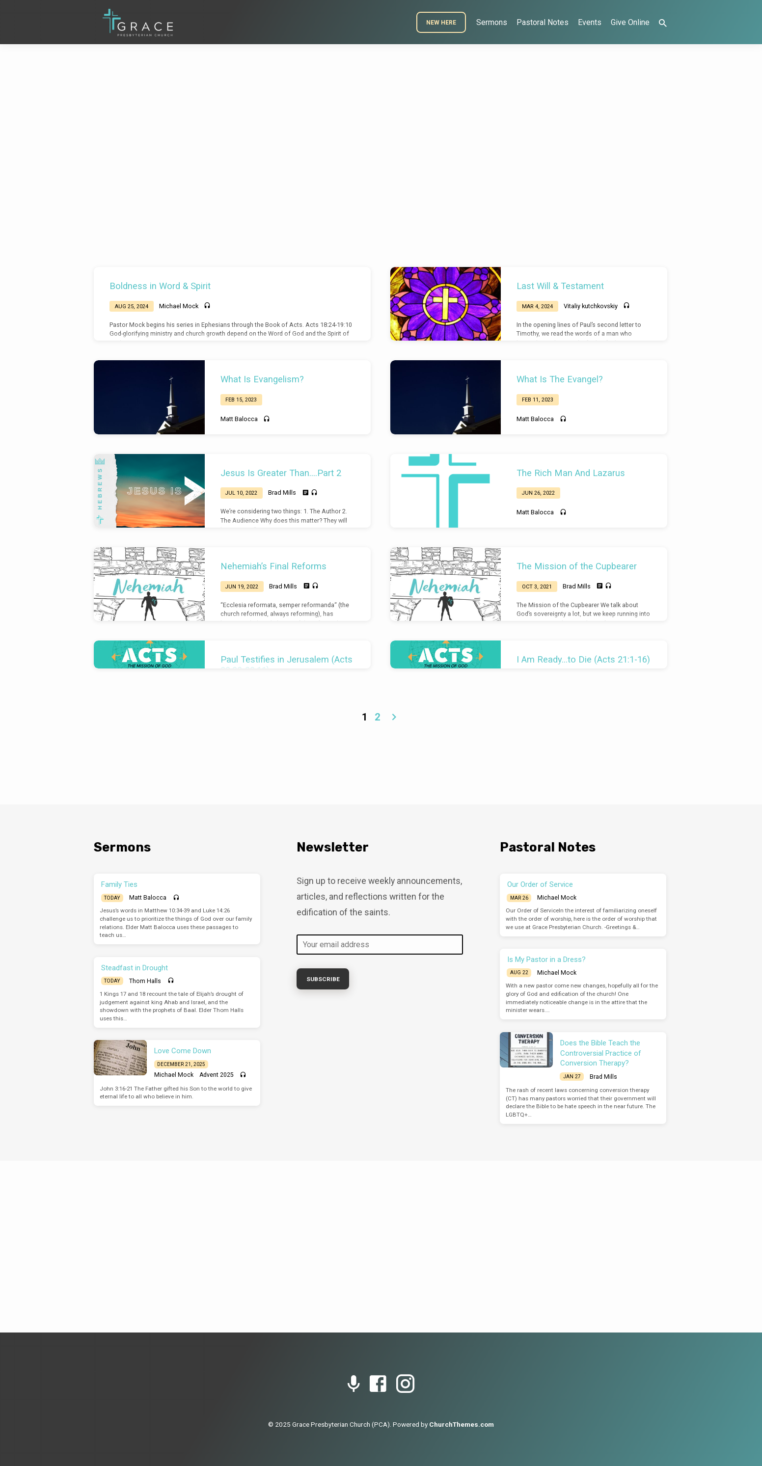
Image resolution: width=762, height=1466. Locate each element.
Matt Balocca (239, 419)
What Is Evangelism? (262, 379)
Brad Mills (282, 492)
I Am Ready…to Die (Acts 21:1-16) (583, 659)
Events (589, 22)
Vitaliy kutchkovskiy (591, 306)
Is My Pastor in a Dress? (546, 959)
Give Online (630, 22)
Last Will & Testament (560, 286)
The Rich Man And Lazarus (571, 473)
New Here (441, 22)
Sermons (491, 22)
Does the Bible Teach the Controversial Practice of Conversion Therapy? (600, 1053)
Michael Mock (178, 306)
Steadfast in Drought (134, 967)
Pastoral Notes (543, 22)
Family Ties (119, 884)
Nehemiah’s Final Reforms (273, 566)
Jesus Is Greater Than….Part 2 (280, 473)
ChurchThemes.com (461, 1424)
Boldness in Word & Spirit (160, 286)
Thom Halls (145, 981)
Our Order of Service (540, 884)
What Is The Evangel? (560, 379)
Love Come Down (182, 1050)
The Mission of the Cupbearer (577, 566)
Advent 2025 (216, 1074)
